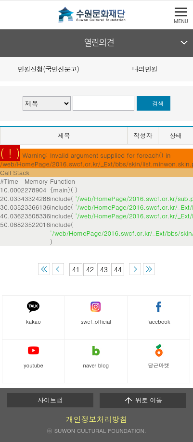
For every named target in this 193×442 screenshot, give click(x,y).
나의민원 (144, 69)
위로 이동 (143, 400)
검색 (158, 103)
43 (104, 269)
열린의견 (99, 42)
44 (118, 269)
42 (90, 269)
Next (187, 68)
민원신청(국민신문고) (48, 69)
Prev (6, 68)
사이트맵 (50, 399)
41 (76, 269)
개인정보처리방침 (97, 419)
